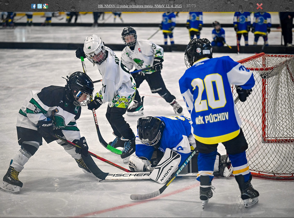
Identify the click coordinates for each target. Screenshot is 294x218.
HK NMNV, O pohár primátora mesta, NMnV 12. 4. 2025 (140, 6)
